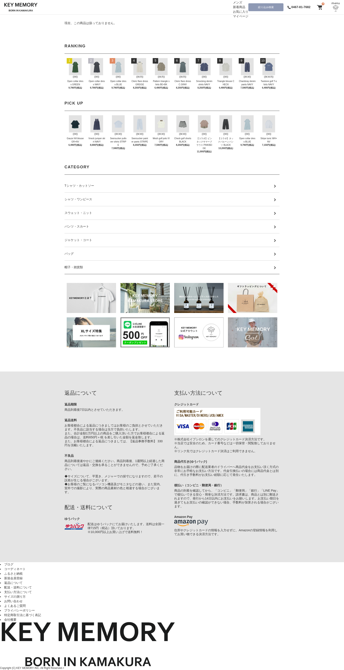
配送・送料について (18, 587)
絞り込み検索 (266, 7)
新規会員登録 (13, 578)
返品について (13, 583)
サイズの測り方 (15, 596)
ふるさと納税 (13, 573)
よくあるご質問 (15, 606)
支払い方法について (18, 592)
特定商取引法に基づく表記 (22, 615)
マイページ (240, 16)
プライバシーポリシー (19, 610)
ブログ (8, 564)
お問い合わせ (13, 601)
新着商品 (239, 7)
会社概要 (10, 619)
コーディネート (15, 569)
